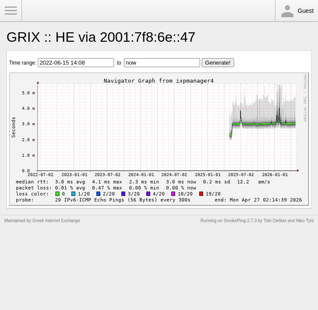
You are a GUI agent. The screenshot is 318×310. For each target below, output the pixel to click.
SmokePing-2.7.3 (240, 220)
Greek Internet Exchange (56, 220)
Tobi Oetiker (274, 220)
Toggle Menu (11, 11)
